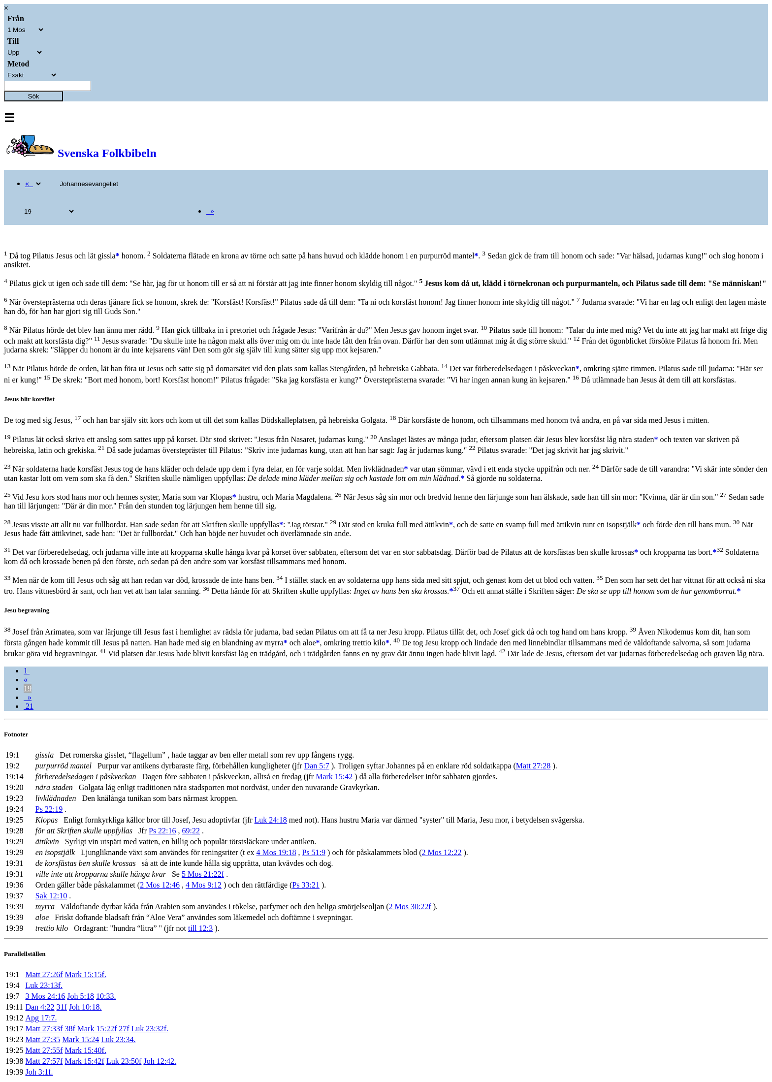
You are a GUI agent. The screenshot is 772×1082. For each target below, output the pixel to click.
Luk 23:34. (118, 1039)
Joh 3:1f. (39, 1072)
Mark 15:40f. (85, 1050)
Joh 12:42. (159, 1061)
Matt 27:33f (44, 1028)
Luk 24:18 (271, 820)
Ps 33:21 (306, 885)
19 (28, 688)
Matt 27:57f (44, 1061)
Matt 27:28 (533, 766)
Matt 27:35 (42, 1039)
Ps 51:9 (313, 852)
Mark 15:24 (80, 1039)
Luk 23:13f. (44, 985)
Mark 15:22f (97, 1028)
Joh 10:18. (85, 1007)
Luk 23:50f (124, 1061)
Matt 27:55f (44, 1050)
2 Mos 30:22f (409, 906)
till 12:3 (200, 928)
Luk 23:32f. (150, 1028)
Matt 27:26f (44, 974)
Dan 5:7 (316, 766)
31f (62, 1007)
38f (69, 1028)
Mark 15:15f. (85, 974)
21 (28, 706)
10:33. (106, 996)
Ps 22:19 (49, 809)
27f (124, 1028)
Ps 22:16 (162, 831)
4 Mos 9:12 (204, 885)
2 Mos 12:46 (160, 885)
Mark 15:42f (84, 1061)
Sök (33, 96)
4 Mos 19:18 (276, 852)
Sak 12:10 (51, 895)
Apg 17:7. (41, 1018)
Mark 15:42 (334, 776)
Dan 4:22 (39, 1007)
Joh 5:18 (80, 996)
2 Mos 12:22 (442, 852)
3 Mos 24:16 (45, 996)
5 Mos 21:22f (203, 874)
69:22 (191, 831)
